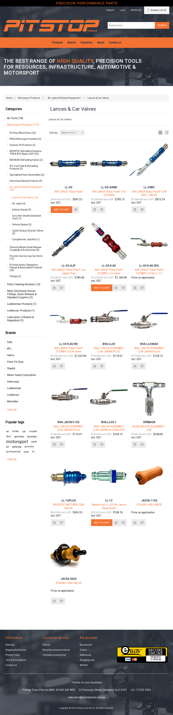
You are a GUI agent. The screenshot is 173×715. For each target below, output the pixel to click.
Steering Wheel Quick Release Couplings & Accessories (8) (25, 248)
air (7, 431)
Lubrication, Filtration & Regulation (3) (20, 319)
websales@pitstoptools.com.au (86, 697)
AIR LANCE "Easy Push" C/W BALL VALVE (149, 193)
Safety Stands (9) (21, 209)
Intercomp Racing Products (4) (26, 181)
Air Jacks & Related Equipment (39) (26, 188)
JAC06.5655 (68, 578)
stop (26, 451)
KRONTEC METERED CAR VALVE (68, 506)
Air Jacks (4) (19, 203)
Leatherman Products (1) (21, 304)
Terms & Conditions (15, 660)
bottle (15, 431)
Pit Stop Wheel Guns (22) (23, 132)
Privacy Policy (12, 655)
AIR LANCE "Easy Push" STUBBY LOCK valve (68, 349)
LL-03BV (149, 187)
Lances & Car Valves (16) (25, 197)
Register (110, 10)
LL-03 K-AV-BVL (149, 265)
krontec (32, 436)
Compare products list (54, 655)
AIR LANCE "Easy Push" (68, 191)
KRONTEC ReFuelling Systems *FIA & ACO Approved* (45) (26, 152)
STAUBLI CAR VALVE (69, 583)
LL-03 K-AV (109, 265)
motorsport (17, 441)
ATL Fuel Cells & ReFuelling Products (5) (24, 167)
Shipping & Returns (15, 650)
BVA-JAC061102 (68, 422)
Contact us (115, 42)
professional (13, 451)
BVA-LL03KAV (149, 344)
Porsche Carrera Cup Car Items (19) (26, 257)
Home (9, 98)
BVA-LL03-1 (109, 422)
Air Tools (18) (15, 118)
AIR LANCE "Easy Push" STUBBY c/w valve (108, 271)
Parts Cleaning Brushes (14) (23, 284)
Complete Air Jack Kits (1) (26, 239)
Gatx (9, 342)
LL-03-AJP (68, 265)
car (24, 431)
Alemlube (12, 401)
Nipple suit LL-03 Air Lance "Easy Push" (109, 506)
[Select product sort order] (72, 132)
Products (57, 42)
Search (46, 644)
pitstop (16, 446)
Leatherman (14, 388)
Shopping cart (87, 660)
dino (8, 436)
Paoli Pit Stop (15, 361)
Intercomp (13, 381)
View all (11, 409)
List (166, 132)
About (100, 42)
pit (7, 446)
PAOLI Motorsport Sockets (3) (25, 139)
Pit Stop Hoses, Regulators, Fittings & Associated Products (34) (26, 267)
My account (86, 644)
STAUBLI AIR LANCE (149, 504)
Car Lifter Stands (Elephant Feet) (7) (26, 217)
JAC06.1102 (149, 500)
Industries (86, 42)
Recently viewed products (56, 650)
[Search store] (131, 25)
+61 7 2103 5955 (141, 689)
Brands (71, 42)
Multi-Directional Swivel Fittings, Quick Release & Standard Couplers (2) (22, 294)
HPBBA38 (149, 422)
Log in (122, 10)
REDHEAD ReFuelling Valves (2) (26, 160)
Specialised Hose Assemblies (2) (27, 174)
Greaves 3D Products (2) (22, 145)
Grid (160, 132)
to (33, 451)
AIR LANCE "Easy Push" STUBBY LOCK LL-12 (149, 271)
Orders (83, 650)
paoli (34, 441)
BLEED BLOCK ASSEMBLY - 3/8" (149, 428)
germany (19, 436)
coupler (33, 431)
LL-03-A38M (109, 187)
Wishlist (84, 665)
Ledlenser (13, 394)
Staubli (11, 368)
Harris (10, 355)
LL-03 (68, 187)
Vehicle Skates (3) (21, 224)
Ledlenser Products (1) (20, 310)
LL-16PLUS (68, 500)
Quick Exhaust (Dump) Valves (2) (27, 232)
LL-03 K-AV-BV (68, 344)
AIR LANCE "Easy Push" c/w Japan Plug (68, 271)
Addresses (85, 655)
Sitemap (10, 644)
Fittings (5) (15, 276)
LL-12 (109, 500)
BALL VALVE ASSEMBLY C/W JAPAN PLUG (109, 349)
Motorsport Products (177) (23, 124)
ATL (9, 348)
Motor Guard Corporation (21, 375)
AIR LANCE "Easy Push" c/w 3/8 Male (109, 193)
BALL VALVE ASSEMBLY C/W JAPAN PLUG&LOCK (109, 428)
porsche (29, 446)
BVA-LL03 (109, 344)
